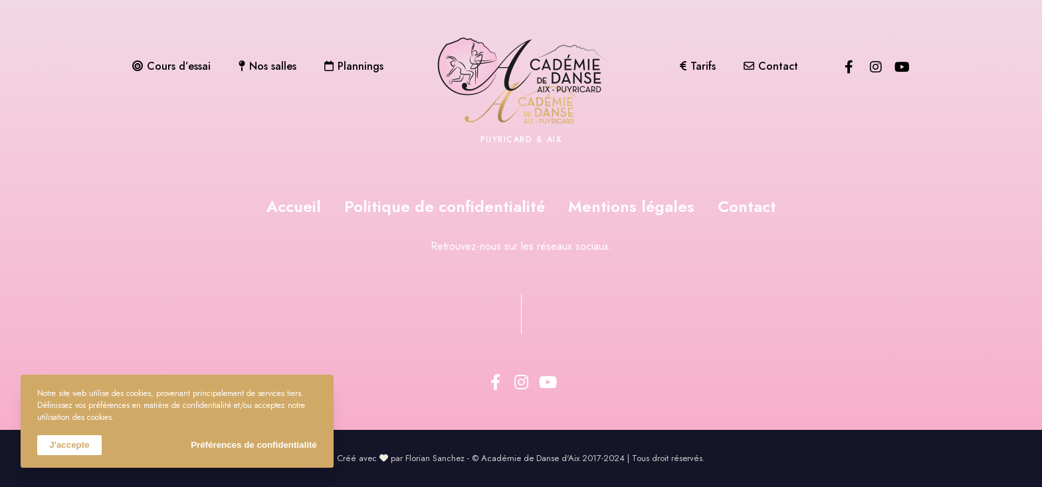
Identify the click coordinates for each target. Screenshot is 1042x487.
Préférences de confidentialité (254, 445)
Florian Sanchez (435, 458)
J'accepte (69, 445)
